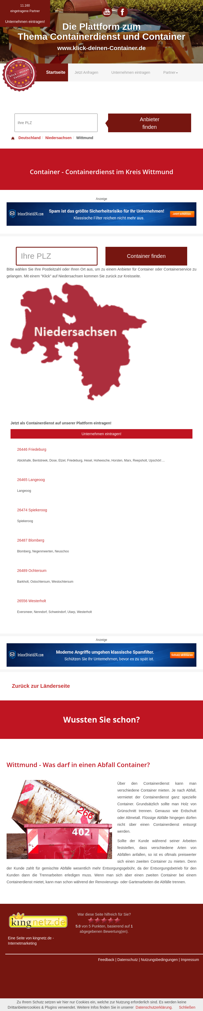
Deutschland (26, 138)
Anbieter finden (150, 123)
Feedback (106, 960)
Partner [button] (170, 72)
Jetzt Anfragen (86, 72)
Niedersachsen (58, 138)
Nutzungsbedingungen (159, 960)
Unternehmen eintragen (130, 72)
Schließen (187, 1007)
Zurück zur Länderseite (41, 686)
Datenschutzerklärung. (154, 1007)
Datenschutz (127, 960)
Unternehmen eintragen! (102, 434)
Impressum (190, 960)
